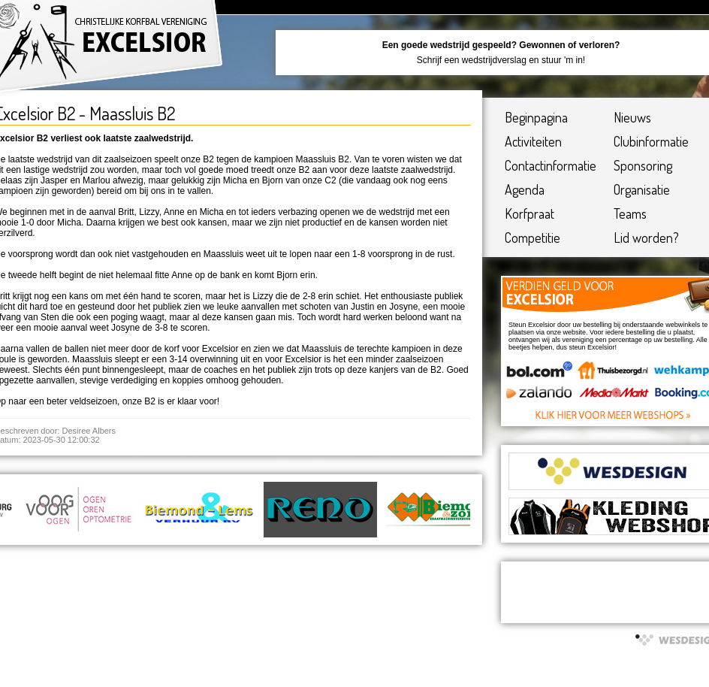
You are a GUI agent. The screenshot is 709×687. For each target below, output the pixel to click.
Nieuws (632, 117)
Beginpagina (536, 117)
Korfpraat (529, 213)
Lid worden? (646, 237)
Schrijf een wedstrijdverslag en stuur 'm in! (501, 60)
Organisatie (642, 189)
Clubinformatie (651, 141)
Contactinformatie (550, 165)
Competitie (532, 237)
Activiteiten (533, 141)
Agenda (525, 189)
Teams (630, 213)
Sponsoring (643, 165)
